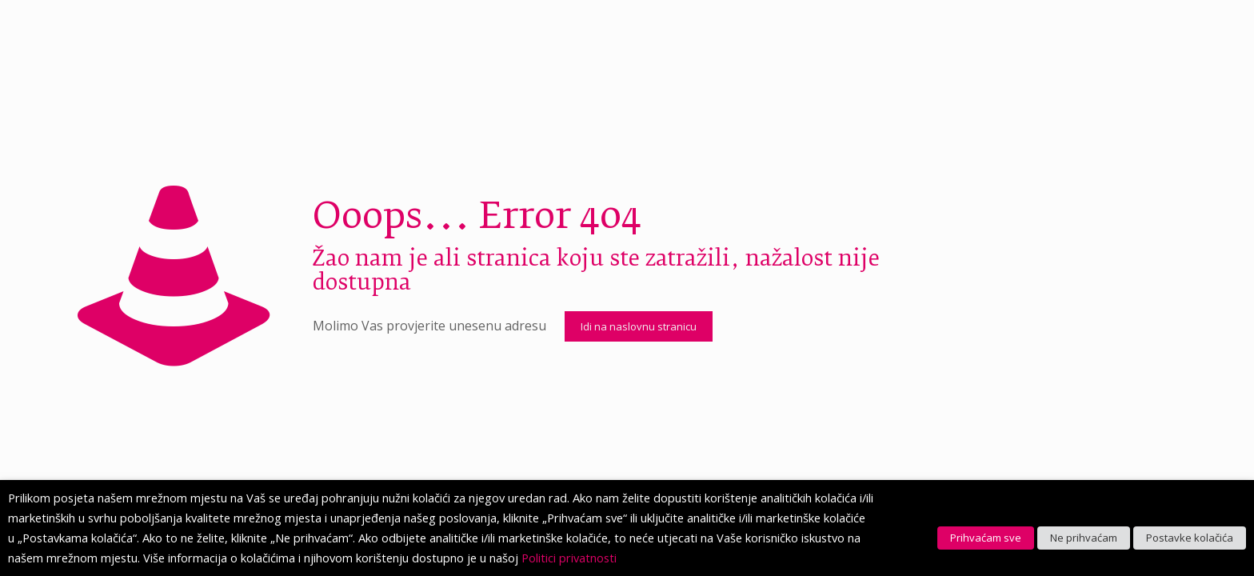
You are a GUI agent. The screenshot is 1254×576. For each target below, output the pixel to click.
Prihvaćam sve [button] (985, 537)
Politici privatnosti (569, 558)
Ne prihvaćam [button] (1083, 537)
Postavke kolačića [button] (1189, 537)
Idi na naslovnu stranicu (639, 326)
